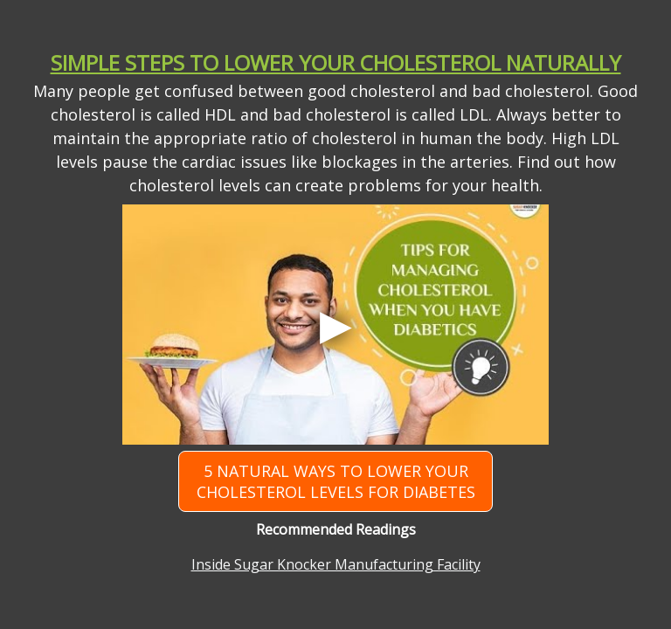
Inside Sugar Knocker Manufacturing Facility (336, 564)
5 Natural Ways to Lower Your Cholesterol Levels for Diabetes (336, 481)
